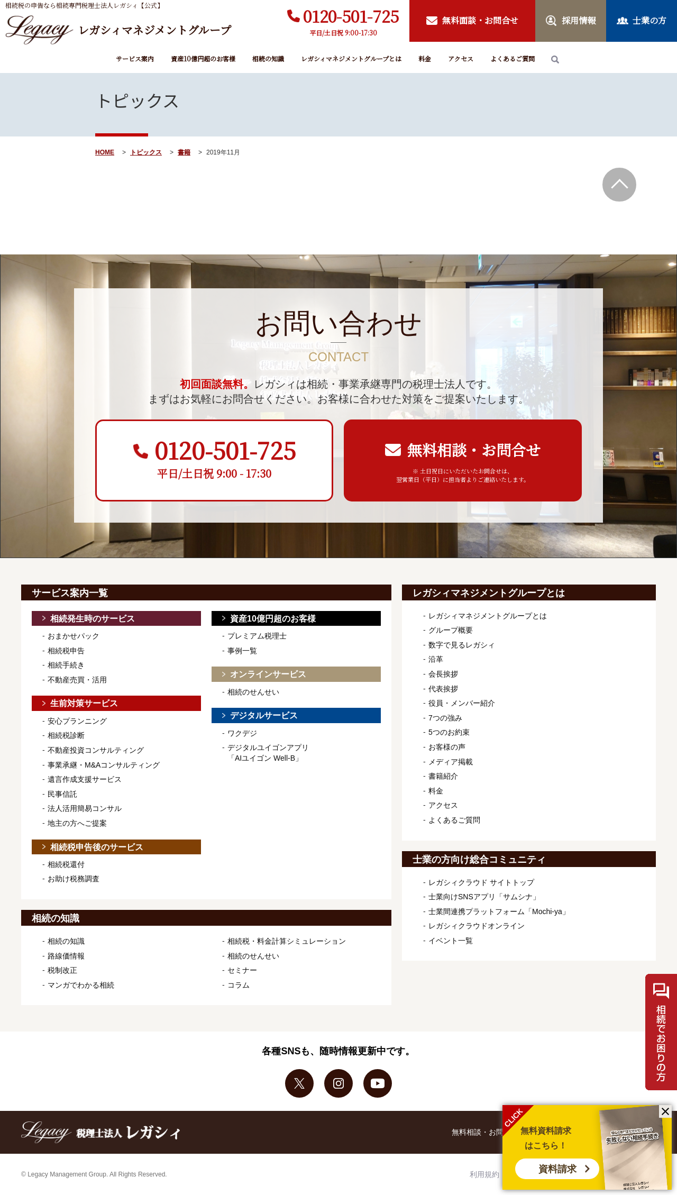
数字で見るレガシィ (461, 645)
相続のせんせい (253, 692)
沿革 (435, 659)
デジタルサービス (264, 715)
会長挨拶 (443, 674)
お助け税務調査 (73, 878)
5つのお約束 (449, 732)
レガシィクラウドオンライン (476, 926)
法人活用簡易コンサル (85, 808)
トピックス (146, 152)
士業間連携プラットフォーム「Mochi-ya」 (499, 911)
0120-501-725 (351, 16)
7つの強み (445, 718)
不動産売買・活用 (77, 680)
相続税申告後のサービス (96, 847)
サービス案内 (135, 58)
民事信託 (62, 794)
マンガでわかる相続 (81, 985)
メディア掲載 (450, 762)
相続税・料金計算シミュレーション (286, 941)
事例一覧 (242, 650)
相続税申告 (66, 650)
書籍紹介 (443, 776)
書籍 (184, 152)
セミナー (242, 970)
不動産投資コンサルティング (96, 750)
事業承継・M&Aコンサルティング (104, 765)
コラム (238, 985)
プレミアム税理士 (257, 636)
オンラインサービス (268, 674)
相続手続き (66, 665)
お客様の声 (446, 747)
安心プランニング (77, 721)
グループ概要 (450, 630)
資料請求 (557, 1169)
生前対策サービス (84, 703)
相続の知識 (268, 58)
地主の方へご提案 (77, 823)
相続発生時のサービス (92, 618)
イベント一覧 (450, 940)
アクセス (460, 58)
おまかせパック (73, 636)
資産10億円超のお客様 (203, 58)
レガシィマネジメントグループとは (351, 58)
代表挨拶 (443, 689)
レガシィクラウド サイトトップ (481, 882)
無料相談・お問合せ (485, 1132)
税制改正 (62, 970)
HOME (104, 152)
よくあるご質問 (512, 58)
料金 (424, 58)
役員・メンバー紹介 (461, 703)
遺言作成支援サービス (85, 779)
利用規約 (484, 1174)
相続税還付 (66, 864)
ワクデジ (242, 733)
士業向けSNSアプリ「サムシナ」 (484, 896)
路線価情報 (66, 956)
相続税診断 (66, 735)
